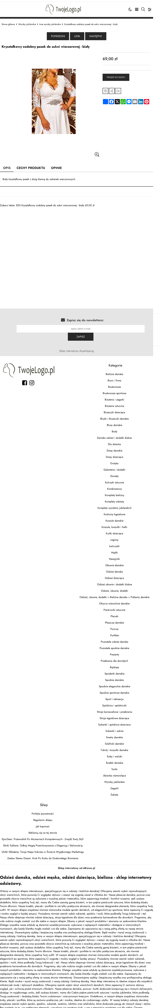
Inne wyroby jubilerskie (53, 23)
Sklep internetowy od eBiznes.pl (83, 859)
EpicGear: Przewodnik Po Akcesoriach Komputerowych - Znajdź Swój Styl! (46, 830)
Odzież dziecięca (125, 569)
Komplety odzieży (125, 492)
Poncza (125, 620)
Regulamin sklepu (46, 811)
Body (125, 422)
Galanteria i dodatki (125, 461)
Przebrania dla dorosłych (125, 652)
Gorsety (125, 467)
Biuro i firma (125, 371)
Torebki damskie (125, 754)
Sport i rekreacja (125, 690)
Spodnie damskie (125, 671)
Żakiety (125, 786)
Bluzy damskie (125, 416)
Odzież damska (125, 563)
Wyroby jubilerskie (30, 23)
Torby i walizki (125, 747)
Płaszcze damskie (125, 614)
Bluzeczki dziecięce (125, 403)
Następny (102, 35)
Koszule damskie (125, 512)
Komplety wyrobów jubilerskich (125, 499)
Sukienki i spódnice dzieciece (125, 715)
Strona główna (11, 23)
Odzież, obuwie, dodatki (125, 582)
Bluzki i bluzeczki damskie (125, 410)
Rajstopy (125, 658)
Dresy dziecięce (125, 448)
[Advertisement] (83, 229)
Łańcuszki (125, 537)
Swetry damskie (125, 728)
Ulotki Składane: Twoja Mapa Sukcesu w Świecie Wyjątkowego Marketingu (46, 843)
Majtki (125, 543)
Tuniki (125, 760)
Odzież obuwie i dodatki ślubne (125, 575)
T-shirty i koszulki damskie (125, 741)
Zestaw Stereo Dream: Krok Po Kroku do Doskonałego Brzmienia (46, 849)
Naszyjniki (125, 550)
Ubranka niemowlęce (125, 766)
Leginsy (125, 531)
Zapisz (150, 328)
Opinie (60, 166)
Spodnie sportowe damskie (125, 684)
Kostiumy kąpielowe (125, 505)
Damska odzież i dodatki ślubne (125, 429)
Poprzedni (65, 35)
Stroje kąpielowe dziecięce (125, 709)
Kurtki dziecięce (125, 524)
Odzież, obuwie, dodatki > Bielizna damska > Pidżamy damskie (125, 588)
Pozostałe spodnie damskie (125, 639)
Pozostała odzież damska (125, 633)
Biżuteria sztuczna (125, 397)
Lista (84, 35)
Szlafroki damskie (125, 735)
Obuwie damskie (125, 556)
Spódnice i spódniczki (125, 696)
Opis (10, 166)
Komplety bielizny (125, 486)
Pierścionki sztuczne (125, 601)
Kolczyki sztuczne (125, 473)
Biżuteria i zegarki (125, 390)
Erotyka (125, 454)
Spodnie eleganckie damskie (125, 677)
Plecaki (125, 607)
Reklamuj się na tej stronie (46, 824)
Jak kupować (46, 817)
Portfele (125, 626)
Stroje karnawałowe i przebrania (125, 703)
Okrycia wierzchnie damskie (125, 594)
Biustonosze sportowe (125, 384)
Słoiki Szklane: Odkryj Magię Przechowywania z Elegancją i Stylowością (46, 836)
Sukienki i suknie (125, 722)
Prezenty (125, 645)
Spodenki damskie (125, 664)
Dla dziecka (125, 435)
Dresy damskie (125, 441)
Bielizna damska (125, 365)
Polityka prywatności (46, 805)
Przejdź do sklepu (124, 76)
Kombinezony (125, 480)
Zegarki (125, 779)
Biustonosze (125, 378)
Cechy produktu (34, 166)
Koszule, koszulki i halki (125, 518)
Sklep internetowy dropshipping (83, 342)
